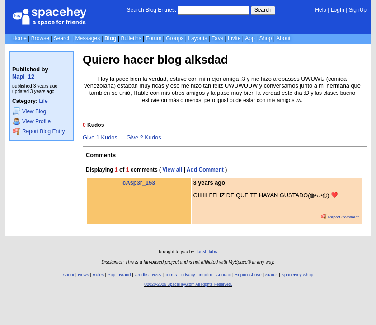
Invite (234, 38)
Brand (125, 274)
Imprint (205, 274)
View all (172, 170)
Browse (40, 38)
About (283, 38)
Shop (265, 38)
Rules (98, 274)
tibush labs (206, 251)
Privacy (187, 274)
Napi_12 (23, 76)
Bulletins (131, 38)
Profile (32, 121)
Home (19, 38)
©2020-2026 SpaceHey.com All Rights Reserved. (188, 284)
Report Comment (340, 217)
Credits (142, 274)
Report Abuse (248, 274)
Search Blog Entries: (151, 10)
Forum (154, 38)
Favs (217, 38)
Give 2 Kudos (144, 138)
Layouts (197, 38)
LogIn (337, 10)
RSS (156, 274)
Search (263, 10)
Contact (223, 274)
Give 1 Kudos (100, 138)
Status (271, 274)
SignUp (358, 10)
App (249, 38)
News (83, 274)
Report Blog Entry (39, 131)
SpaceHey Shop (298, 274)
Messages (87, 38)
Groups (174, 38)
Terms (171, 274)
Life (43, 101)
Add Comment (205, 170)
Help (320, 10)
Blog (110, 38)
